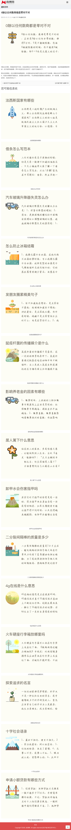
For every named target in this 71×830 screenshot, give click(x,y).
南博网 (28, 828)
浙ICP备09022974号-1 (49, 828)
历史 (35, 825)
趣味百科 (23, 17)
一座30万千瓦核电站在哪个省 (11, 83)
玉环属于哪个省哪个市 (62, 83)
